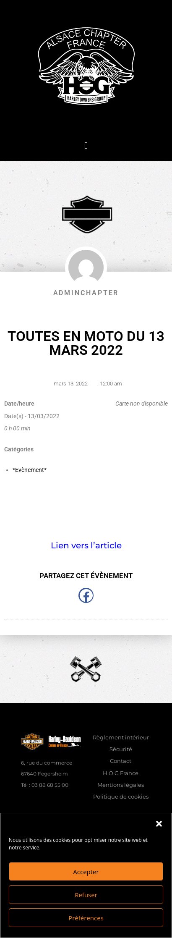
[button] (159, 824)
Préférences (86, 918)
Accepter (86, 871)
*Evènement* (30, 469)
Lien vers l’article (86, 545)
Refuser (86, 895)
